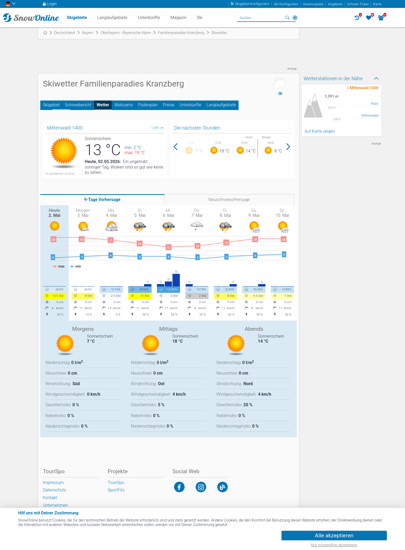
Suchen (287, 17)
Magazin (178, 17)
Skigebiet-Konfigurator (252, 4)
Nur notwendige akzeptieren (334, 545)
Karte (377, 4)
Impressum (53, 482)
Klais (374, 104)
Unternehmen (55, 505)
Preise (168, 104)
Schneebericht (78, 104)
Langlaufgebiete (221, 104)
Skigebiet (51, 104)
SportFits (116, 489)
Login (52, 3)
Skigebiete (77, 17)
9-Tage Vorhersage (102, 199)
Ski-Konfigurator (286, 4)
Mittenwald (369, 115)
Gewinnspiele (313, 4)
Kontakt (50, 497)
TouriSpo (116, 482)
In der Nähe (295, 17)
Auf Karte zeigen (320, 131)
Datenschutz (54, 489)
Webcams (123, 104)
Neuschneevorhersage (229, 199)
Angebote (335, 4)
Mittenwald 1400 (364, 88)
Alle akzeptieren (334, 535)
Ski (200, 17)
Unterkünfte (190, 104)
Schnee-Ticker (358, 4)
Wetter (103, 104)
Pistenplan (148, 104)
